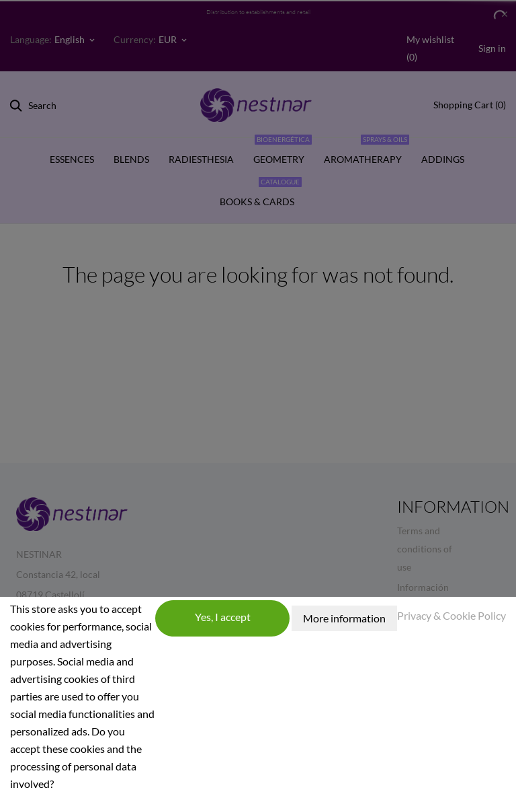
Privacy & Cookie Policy (451, 615)
